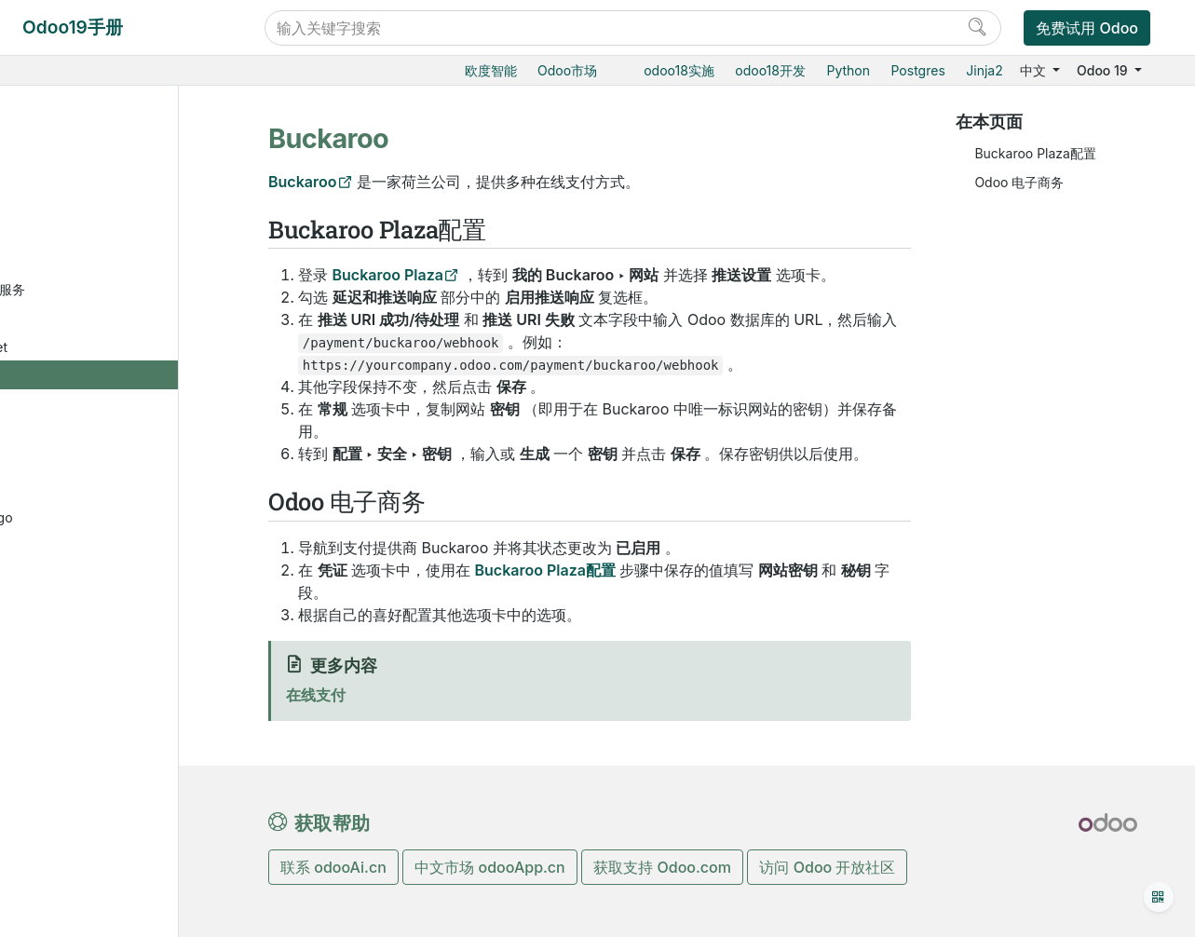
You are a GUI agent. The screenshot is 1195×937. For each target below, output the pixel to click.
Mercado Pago (123, 520)
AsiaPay (103, 321)
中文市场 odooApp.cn (489, 867)
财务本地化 (95, 862)
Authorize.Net (120, 350)
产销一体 (74, 93)
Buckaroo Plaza (388, 274)
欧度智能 (491, 70)
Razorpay (107, 663)
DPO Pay (105, 434)
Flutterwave (114, 463)
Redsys (100, 691)
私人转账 (104, 834)
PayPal (99, 635)
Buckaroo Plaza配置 (1035, 153)
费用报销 (88, 207)
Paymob (103, 606)
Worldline (107, 748)
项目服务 (74, 121)
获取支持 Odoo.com (662, 867)
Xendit (97, 777)
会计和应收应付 (108, 178)
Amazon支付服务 (129, 292)
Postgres (918, 70)
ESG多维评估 (102, 891)
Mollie (96, 549)
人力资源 (74, 920)
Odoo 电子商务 (1019, 182)
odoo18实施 (679, 70)
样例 (91, 406)
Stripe (96, 719)
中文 (1035, 70)
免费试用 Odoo (1087, 28)
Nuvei (96, 577)
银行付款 (104, 805)
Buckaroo (108, 378)
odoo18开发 (770, 70)
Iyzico (96, 492)
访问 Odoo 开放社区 (827, 867)
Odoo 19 (1104, 70)
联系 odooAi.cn (333, 867)
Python (848, 70)
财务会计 (74, 150)
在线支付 (88, 235)
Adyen (97, 264)
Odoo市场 (567, 70)
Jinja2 (984, 70)
